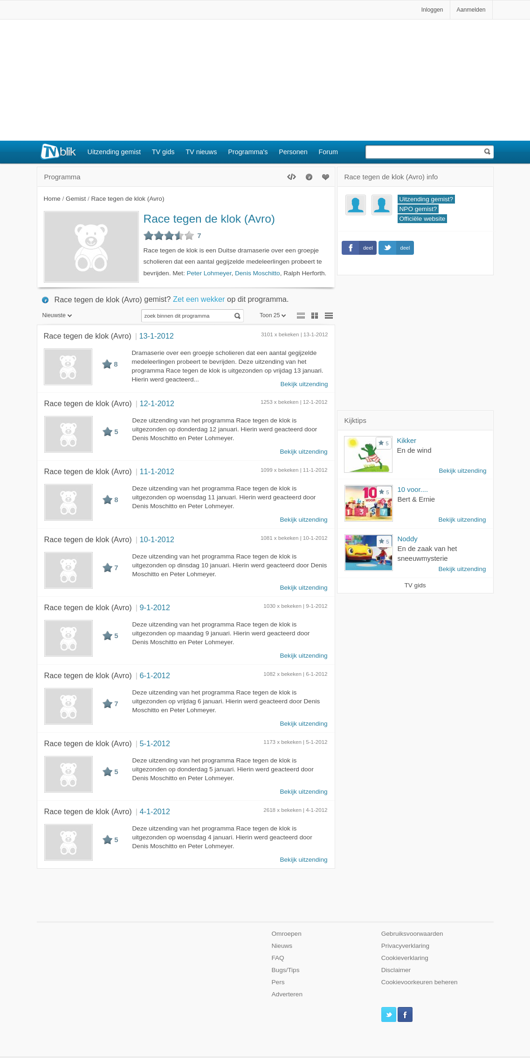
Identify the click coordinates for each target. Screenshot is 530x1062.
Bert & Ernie (416, 499)
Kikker (407, 440)
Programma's (248, 152)
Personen (293, 152)
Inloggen (432, 10)
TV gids (163, 152)
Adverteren (287, 994)
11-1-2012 (156, 471)
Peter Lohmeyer (208, 273)
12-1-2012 (156, 403)
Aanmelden (471, 10)
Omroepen (287, 933)
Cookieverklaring (404, 957)
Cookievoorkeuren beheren (419, 982)
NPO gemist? (418, 208)
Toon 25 (273, 315)
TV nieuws (201, 152)
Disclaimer (396, 970)
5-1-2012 (154, 743)
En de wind (414, 450)
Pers (278, 982)
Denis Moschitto (257, 273)
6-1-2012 (154, 675)
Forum (328, 152)
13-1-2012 (156, 336)
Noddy (408, 539)
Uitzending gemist (114, 152)
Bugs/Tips (286, 970)
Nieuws (282, 945)
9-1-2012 (154, 607)
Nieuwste (57, 315)
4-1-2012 (154, 811)
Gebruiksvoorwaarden (412, 933)
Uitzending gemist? (426, 199)
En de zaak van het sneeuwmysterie (427, 553)
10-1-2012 (156, 539)
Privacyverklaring (405, 945)
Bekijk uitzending (304, 384)
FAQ (278, 957)
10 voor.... (413, 489)
